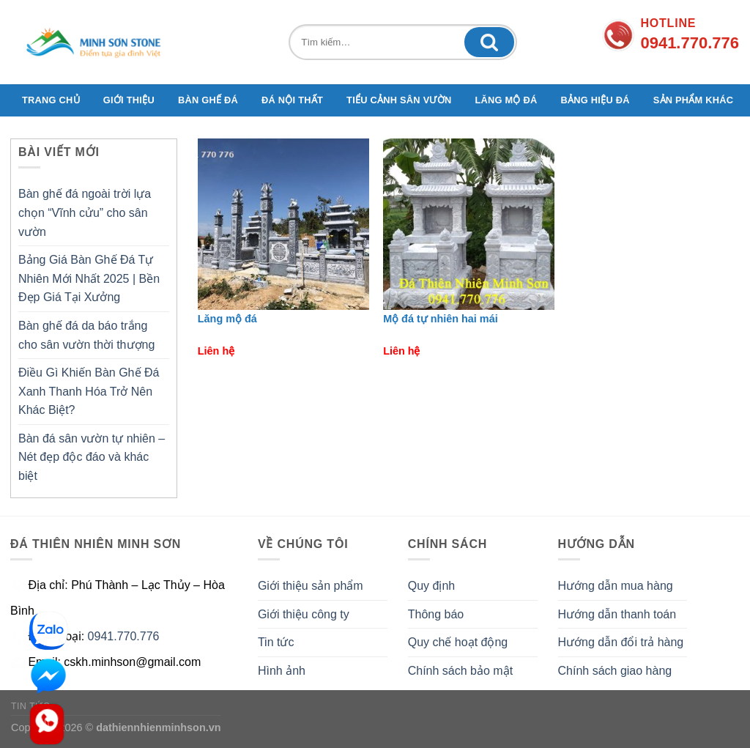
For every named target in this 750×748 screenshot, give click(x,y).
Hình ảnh (281, 670)
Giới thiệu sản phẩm (310, 585)
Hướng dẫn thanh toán (617, 614)
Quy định (431, 585)
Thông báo (436, 614)
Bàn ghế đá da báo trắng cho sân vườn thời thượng (86, 335)
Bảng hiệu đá (595, 100)
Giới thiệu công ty (303, 614)
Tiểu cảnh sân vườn (398, 100)
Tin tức (276, 642)
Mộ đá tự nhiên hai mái (440, 319)
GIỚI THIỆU (129, 100)
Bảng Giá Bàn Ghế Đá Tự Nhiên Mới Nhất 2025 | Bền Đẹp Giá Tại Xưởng (89, 278)
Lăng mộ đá (506, 100)
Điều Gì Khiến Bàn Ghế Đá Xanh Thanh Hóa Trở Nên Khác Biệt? (88, 391)
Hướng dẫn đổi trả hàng (621, 642)
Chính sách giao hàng (615, 670)
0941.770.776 (124, 636)
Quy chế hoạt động (458, 642)
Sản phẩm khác (693, 100)
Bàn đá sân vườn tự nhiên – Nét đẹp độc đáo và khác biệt (91, 457)
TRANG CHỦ (51, 100)
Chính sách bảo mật (460, 670)
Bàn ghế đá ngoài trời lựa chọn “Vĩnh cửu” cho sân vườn (84, 212)
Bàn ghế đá (208, 100)
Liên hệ (216, 351)
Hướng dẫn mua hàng (615, 585)
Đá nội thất (292, 100)
